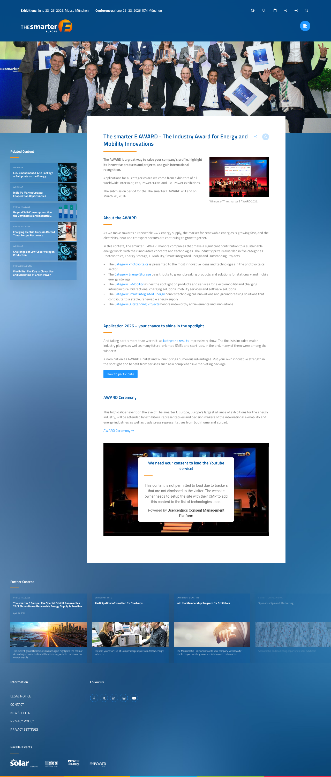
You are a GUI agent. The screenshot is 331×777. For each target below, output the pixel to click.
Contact (17, 704)
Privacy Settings (24, 729)
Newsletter (20, 712)
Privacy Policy (22, 721)
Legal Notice (20, 696)
